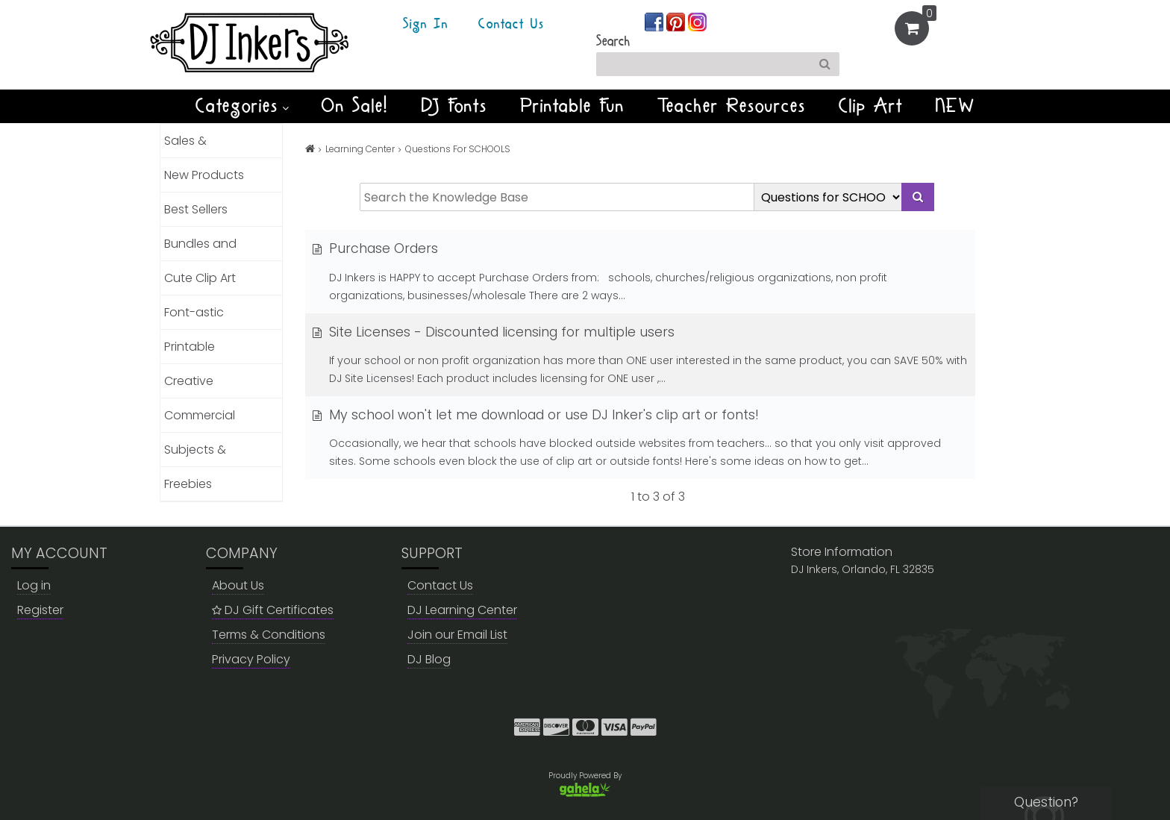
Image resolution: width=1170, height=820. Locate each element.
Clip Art (871, 106)
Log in (34, 585)
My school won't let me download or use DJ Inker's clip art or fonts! (536, 415)
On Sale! (355, 106)
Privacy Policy (251, 659)
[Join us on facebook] (655, 21)
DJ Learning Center (462, 610)
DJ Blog (429, 659)
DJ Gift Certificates (273, 610)
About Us (238, 585)
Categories (242, 106)
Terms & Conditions (268, 634)
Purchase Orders (375, 248)
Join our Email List (457, 634)
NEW (955, 106)
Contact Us (511, 24)
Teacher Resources (731, 106)
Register (40, 610)
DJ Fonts (454, 106)
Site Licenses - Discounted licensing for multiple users (494, 332)
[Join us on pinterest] (677, 21)
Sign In (425, 24)
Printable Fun (572, 106)
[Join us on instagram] (697, 21)
